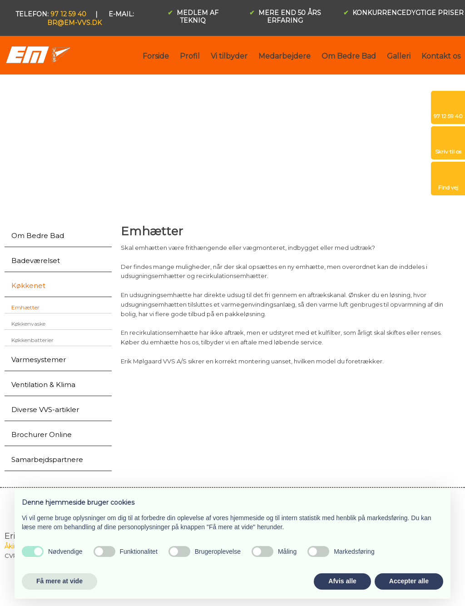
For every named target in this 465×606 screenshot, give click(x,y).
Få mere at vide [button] (59, 581)
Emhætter (25, 307)
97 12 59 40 (68, 14)
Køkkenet (28, 285)
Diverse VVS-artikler (45, 409)
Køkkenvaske (28, 323)
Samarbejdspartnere (47, 459)
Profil (190, 56)
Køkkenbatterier (32, 340)
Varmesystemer (38, 359)
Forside (156, 56)
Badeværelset (35, 260)
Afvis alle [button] (342, 581)
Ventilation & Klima (43, 384)
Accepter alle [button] (409, 581)
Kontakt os (440, 56)
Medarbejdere (284, 56)
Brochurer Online (41, 434)
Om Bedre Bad (349, 56)
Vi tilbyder (229, 56)
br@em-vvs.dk (74, 23)
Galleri (399, 56)
